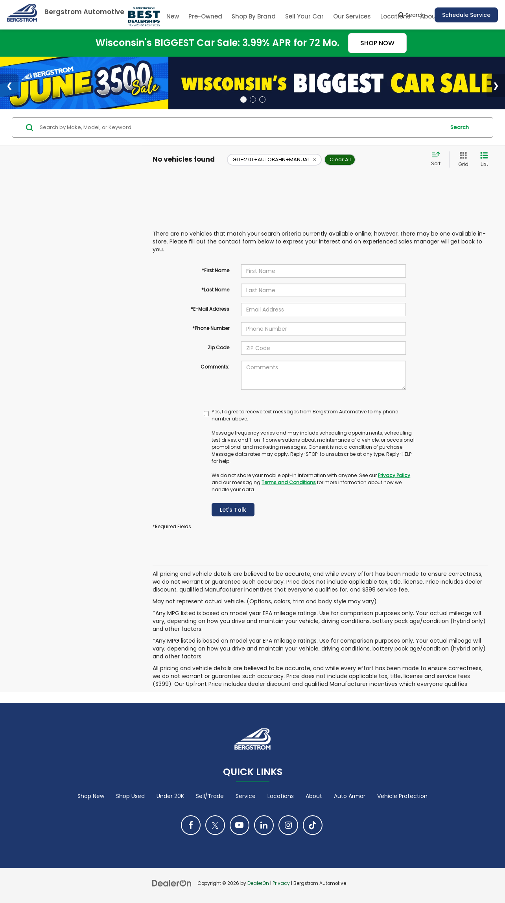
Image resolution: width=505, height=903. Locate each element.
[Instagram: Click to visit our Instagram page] (288, 825)
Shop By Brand (254, 16)
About (314, 796)
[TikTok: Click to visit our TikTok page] (312, 825)
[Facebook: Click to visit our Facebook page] (190, 825)
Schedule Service (466, 15)
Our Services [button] (352, 16)
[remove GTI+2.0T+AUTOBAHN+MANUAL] (274, 160)
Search (459, 127)
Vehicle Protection (402, 796)
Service (246, 796)
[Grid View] (461, 159)
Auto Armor (349, 796)
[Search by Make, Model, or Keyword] (241, 127)
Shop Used (130, 796)
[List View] (484, 159)
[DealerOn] (172, 883)
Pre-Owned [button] (205, 16)
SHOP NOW (377, 43)
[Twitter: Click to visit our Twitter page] (215, 825)
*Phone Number (210, 328)
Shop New (90, 796)
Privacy (281, 883)
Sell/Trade (210, 796)
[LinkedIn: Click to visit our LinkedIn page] (263, 825)
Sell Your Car (304, 16)
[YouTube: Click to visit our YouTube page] (239, 825)
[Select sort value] (438, 159)
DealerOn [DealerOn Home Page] (258, 883)
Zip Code (218, 347)
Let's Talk (233, 510)
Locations (280, 796)
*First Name (215, 270)
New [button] (172, 16)
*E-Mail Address (210, 309)
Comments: (215, 366)
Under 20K (170, 796)
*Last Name (215, 289)
